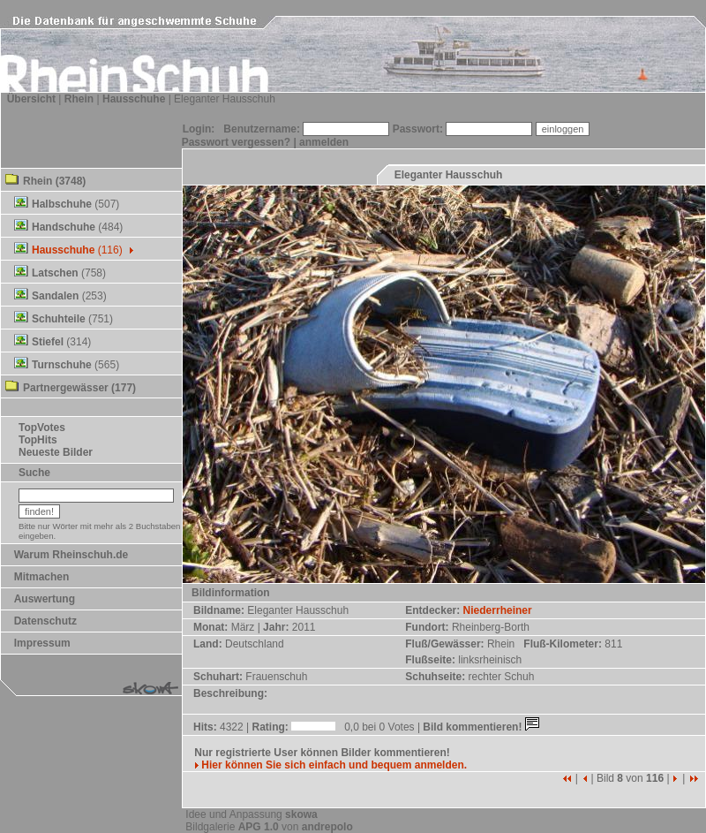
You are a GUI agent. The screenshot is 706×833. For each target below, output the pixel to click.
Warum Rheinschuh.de (71, 555)
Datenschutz (45, 621)
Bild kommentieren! (482, 727)
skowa (301, 814)
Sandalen (55, 296)
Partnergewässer (66, 388)
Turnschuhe (62, 365)
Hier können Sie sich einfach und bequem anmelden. (330, 765)
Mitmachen (42, 577)
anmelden (324, 142)
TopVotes (42, 427)
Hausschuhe (133, 99)
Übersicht (31, 99)
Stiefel (48, 342)
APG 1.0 (258, 827)
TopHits (38, 440)
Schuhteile (59, 319)
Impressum (42, 643)
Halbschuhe (62, 204)
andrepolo (327, 827)
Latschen (55, 273)
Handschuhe (63, 227)
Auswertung (44, 599)
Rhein (79, 99)
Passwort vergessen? (236, 142)
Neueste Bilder (56, 452)
